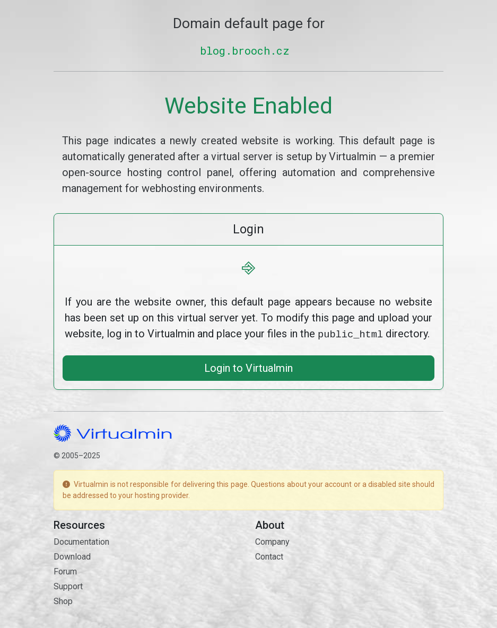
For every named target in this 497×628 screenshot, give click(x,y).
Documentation (81, 541)
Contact (269, 556)
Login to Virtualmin (248, 367)
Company (272, 541)
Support (68, 585)
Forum (65, 570)
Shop (63, 600)
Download (72, 556)
